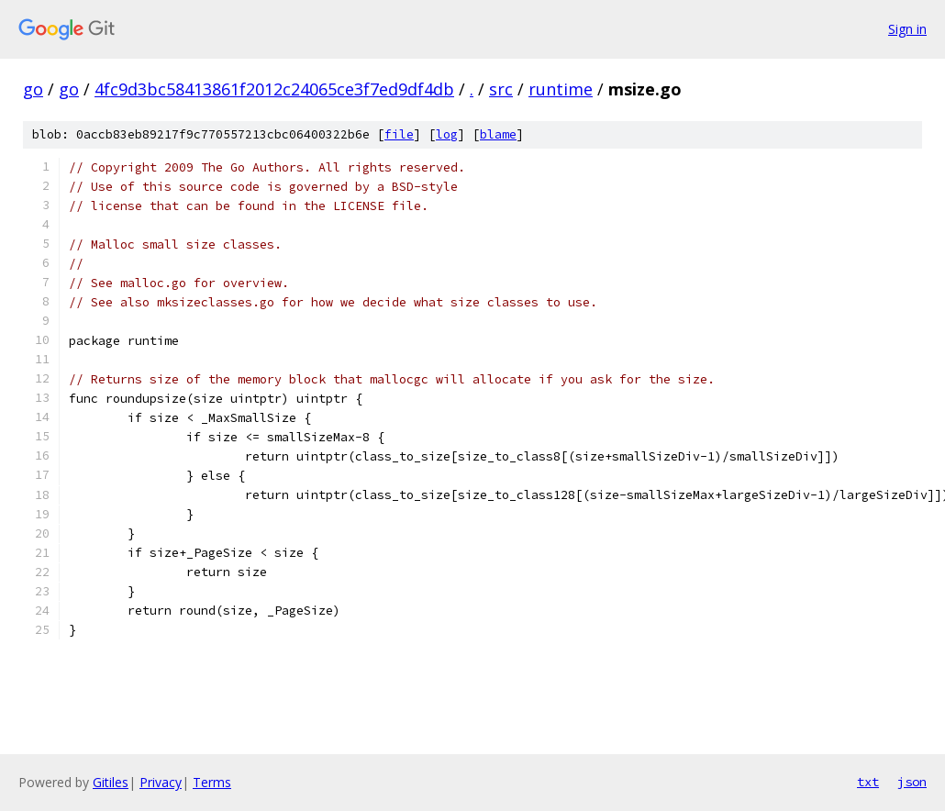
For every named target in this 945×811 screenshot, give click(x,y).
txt (868, 781)
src (501, 89)
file (399, 134)
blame (498, 134)
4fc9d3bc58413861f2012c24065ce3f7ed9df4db (274, 89)
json (912, 781)
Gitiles (110, 782)
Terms (212, 782)
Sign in (907, 29)
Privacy (160, 782)
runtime (560, 89)
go (33, 89)
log (447, 134)
